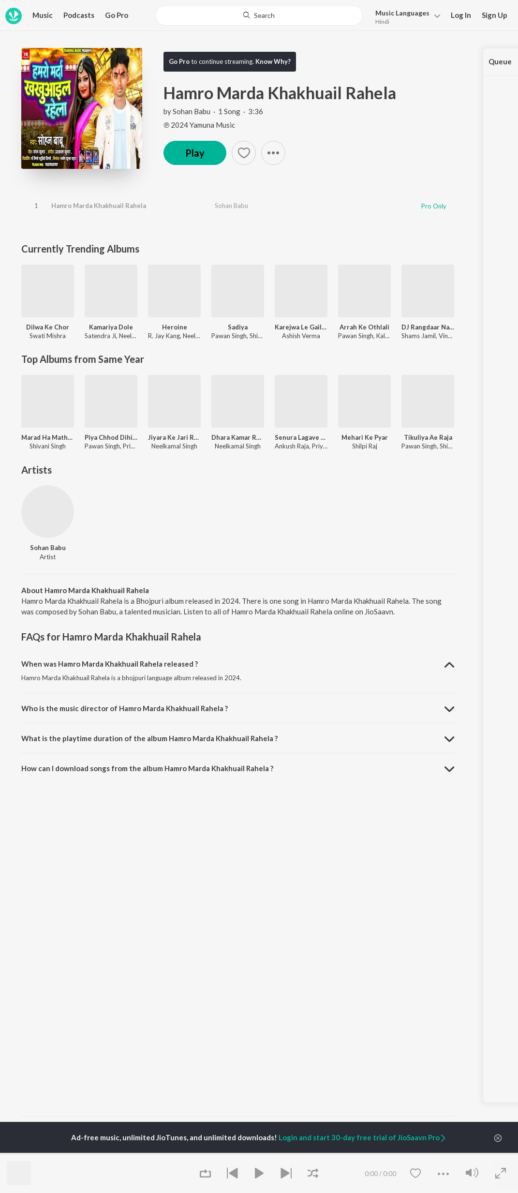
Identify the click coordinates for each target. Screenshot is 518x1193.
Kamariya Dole (111, 327)
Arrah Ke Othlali (364, 327)
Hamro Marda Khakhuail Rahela (98, 205)
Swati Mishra (48, 336)
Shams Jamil (418, 336)
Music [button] (42, 15)
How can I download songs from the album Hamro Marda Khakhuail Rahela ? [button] (147, 768)
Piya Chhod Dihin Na (111, 437)
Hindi (382, 21)
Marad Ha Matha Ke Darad (47, 437)
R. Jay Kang (164, 336)
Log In (461, 15)
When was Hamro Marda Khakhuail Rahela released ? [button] (109, 663)
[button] (405, 16)
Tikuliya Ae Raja (428, 437)
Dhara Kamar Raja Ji (237, 437)
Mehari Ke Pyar (364, 437)
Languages (402, 13)
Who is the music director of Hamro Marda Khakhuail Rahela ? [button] (124, 708)
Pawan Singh (229, 336)
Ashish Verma (301, 336)
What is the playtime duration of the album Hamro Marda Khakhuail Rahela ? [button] (149, 738)
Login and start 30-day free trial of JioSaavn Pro (363, 1137)
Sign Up (494, 15)
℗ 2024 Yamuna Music (199, 124)
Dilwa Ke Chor (47, 327)
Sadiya (238, 327)
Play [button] (195, 153)
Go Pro (116, 15)
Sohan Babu (191, 111)
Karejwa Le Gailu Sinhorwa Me (301, 327)
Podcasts (78, 15)
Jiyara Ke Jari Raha (174, 437)
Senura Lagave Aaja (301, 437)
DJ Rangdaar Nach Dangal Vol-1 (427, 327)
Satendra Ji (100, 336)
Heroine (174, 327)
